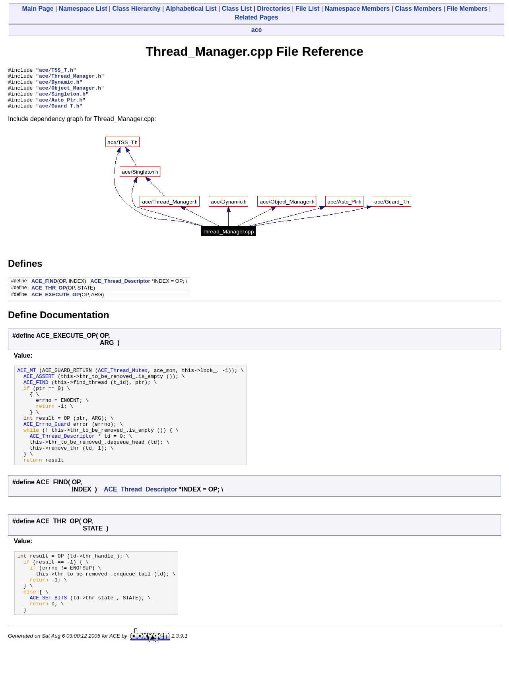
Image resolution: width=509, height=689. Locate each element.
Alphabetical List (191, 8)
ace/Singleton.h (62, 99)
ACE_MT (26, 379)
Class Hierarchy (137, 8)
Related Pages (256, 17)
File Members (467, 8)
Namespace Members (357, 8)
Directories (273, 8)
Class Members (418, 8)
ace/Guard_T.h (59, 113)
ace (256, 29)
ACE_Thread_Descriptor (120, 289)
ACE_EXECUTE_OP (55, 303)
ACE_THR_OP (48, 296)
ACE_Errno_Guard (46, 444)
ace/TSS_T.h (56, 70)
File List (307, 8)
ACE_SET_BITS (48, 634)
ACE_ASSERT (38, 386)
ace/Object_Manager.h (70, 92)
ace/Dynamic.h (59, 85)
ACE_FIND (44, 289)
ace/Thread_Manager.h (70, 78)
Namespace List (83, 8)
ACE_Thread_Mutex (123, 379)
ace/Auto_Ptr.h (60, 106)
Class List (237, 8)
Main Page (38, 8)
